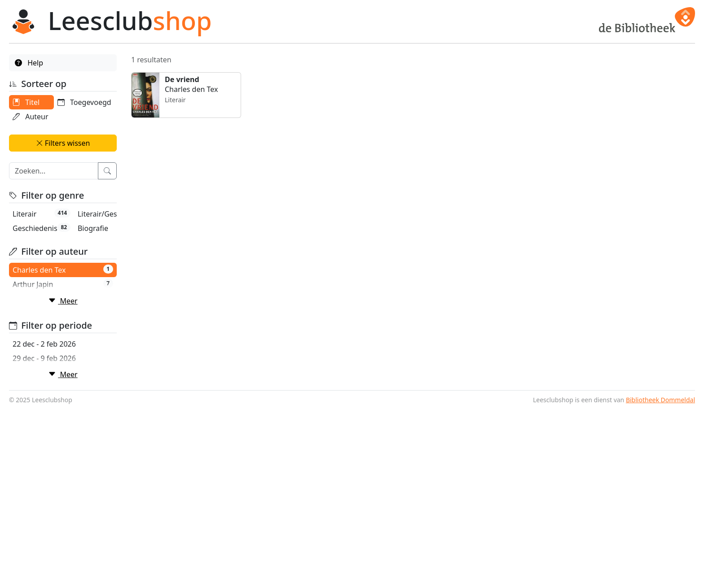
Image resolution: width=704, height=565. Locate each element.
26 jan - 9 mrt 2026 (44, 515)
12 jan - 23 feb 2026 (46, 486)
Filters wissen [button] (63, 157)
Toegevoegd (39, 131)
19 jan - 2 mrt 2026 (44, 501)
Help (29, 63)
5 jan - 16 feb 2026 (43, 472)
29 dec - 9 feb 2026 (44, 458)
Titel (26, 102)
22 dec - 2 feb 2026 (44, 443)
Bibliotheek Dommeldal (660, 556)
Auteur (30, 117)
